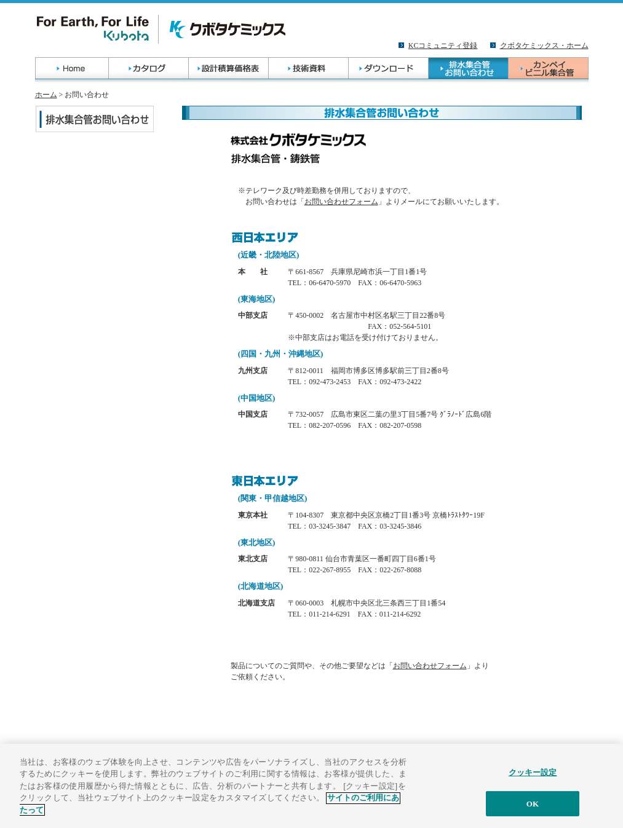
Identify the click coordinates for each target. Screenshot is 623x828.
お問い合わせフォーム (341, 201)
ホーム (46, 94)
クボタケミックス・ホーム (544, 45)
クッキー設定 (533, 776)
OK (532, 808)
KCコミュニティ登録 (443, 45)
